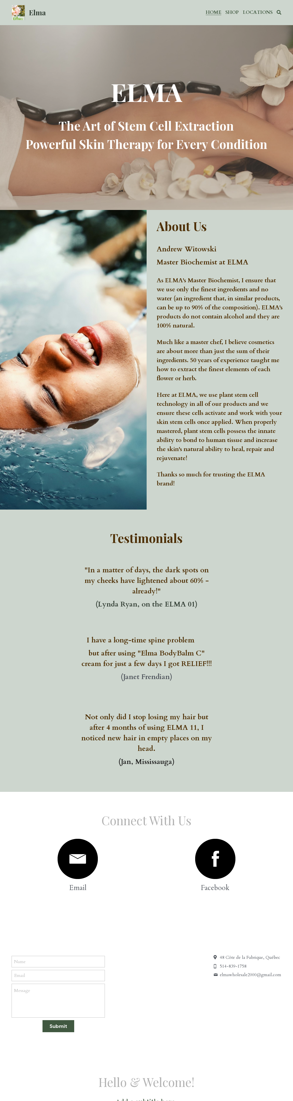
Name (20, 855)
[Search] (279, 12)
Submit (58, 920)
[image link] (78, 753)
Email (19, 869)
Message (22, 884)
